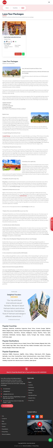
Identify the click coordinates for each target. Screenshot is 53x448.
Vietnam (42, 334)
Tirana (4, 345)
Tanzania (23, 332)
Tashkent (7, 343)
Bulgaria (9, 330)
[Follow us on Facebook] (28, 416)
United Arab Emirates (7, 332)
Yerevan (29, 343)
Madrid (31, 345)
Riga (11, 345)
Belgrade (42, 343)
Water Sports (38, 354)
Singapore (38, 330)
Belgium (24, 334)
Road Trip (26, 358)
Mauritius (40, 332)
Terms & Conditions (6, 434)
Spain (49, 332)
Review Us (4, 423)
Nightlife (22, 354)
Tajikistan (48, 328)
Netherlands (12, 334)
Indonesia (33, 330)
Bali (25, 345)
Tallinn (14, 345)
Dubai (21, 345)
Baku (3, 343)
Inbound (17, 360)
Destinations (31, 387)
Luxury (12, 358)
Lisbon (41, 345)
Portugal (34, 334)
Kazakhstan (18, 328)
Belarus (4, 330)
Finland (20, 330)
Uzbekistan (11, 328)
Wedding (4, 360)
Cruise (48, 358)
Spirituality (4, 356)
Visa (3, 416)
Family (24, 356)
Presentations (5, 429)
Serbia (12, 330)
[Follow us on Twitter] (37, 416)
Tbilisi (32, 343)
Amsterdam (36, 345)
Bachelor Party (42, 358)
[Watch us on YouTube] (33, 416)
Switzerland (5, 334)
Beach (42, 356)
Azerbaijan (5, 328)
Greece (35, 332)
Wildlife (10, 354)
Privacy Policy (5, 431)
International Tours (32, 395)
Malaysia (48, 330)
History (8, 358)
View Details (18, 53)
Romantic (21, 358)
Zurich (44, 345)
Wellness (31, 354)
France (45, 332)
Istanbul (24, 343)
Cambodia (47, 334)
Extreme (36, 358)
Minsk (46, 343)
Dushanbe (36, 343)
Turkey (33, 328)
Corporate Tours (11, 360)
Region (29, 382)
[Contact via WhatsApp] (50, 439)
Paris (27, 345)
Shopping (48, 354)
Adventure (5, 354)
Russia (29, 328)
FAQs (3, 421)
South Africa (17, 332)
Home (7, 8)
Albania (16, 330)
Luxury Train (11, 356)
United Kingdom (26, 330)
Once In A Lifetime (24, 360)
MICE (43, 354)
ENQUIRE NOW (51, 224)
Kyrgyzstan (24, 328)
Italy (38, 334)
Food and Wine (18, 356)
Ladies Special (32, 360)
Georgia (43, 328)
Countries (15, 8)
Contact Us (4, 418)
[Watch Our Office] (39, 424)
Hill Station (47, 356)
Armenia (38, 328)
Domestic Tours (31, 398)
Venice (48, 345)
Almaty (12, 343)
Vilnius (18, 345)
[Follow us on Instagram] (41, 416)
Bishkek (16, 343)
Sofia (49, 343)
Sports (31, 358)
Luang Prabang (6, 136)
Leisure (39, 356)
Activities (30, 392)
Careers (4, 426)
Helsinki (8, 345)
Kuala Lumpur (21, 347)
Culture (27, 354)
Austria (28, 334)
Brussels (4, 347)
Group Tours (31, 400)
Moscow (20, 343)
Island (16, 358)
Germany (18, 334)
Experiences (31, 390)
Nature (4, 358)
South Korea (5, 337)
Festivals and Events (31, 356)
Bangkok (9, 347)
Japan (10, 337)
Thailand (43, 330)
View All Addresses (7, 405)
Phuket (13, 347)
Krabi (16, 347)
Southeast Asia (23, 195)
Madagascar (29, 332)
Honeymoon (16, 354)
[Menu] (49, 2)
